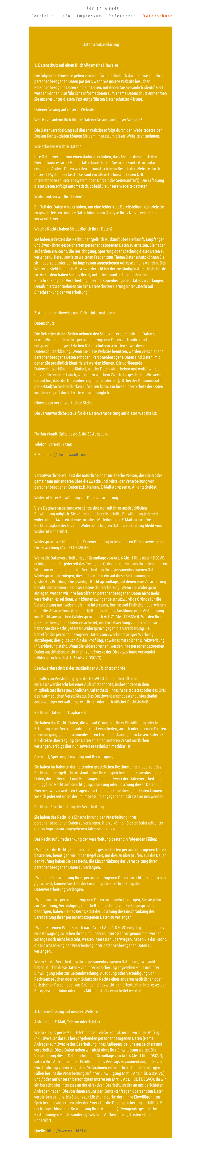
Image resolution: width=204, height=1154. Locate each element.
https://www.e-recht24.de (67, 1130)
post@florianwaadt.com (66, 454)
